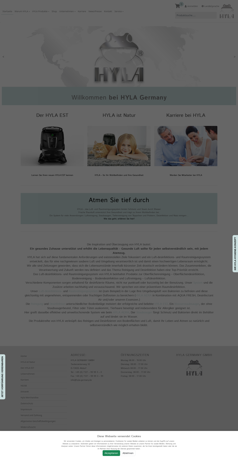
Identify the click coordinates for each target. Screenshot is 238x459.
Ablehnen (128, 453)
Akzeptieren (111, 453)
